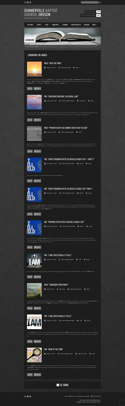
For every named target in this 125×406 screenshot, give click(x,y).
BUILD (81, 163)
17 (51, 208)
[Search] (89, 2)
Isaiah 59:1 (62, 83)
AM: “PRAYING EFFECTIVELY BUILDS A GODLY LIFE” (64, 221)
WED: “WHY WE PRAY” (53, 63)
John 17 (58, 81)
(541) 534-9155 (97, 396)
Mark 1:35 (34, 81)
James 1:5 (47, 208)
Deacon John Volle (65, 67)
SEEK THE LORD (82, 353)
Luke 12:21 (93, 301)
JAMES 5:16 (50, 79)
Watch (37, 88)
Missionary (62, 289)
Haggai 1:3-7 (50, 303)
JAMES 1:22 (62, 301)
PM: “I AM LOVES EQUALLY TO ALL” (58, 255)
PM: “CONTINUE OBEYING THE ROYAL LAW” (61, 96)
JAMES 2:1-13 (90, 271)
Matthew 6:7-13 (31, 83)
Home (26, 46)
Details (30, 88)
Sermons (29, 40)
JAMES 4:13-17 (34, 365)
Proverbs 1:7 (38, 207)
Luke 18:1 (65, 79)
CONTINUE (82, 101)
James (36, 46)
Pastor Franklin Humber (68, 101)
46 (44, 81)
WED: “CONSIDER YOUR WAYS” (56, 284)
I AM (80, 259)
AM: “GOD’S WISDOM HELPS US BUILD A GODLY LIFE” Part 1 (68, 188)
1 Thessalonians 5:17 (78, 79)
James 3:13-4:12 (42, 205)
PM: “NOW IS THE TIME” (53, 349)
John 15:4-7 (79, 303)
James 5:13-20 (41, 238)
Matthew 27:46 (49, 81)
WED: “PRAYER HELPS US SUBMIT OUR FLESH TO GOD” (66, 127)
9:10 (43, 207)
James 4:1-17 (41, 144)
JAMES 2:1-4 (68, 332)
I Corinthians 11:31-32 (33, 367)
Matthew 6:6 (72, 303)
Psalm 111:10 (30, 207)
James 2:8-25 (43, 112)
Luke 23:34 (40, 81)
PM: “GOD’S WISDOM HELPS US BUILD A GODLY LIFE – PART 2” (69, 159)
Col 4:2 (70, 79)
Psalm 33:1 (47, 83)
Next (65, 385)
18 (84, 79)
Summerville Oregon (41, 12)
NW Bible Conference (75, 289)
